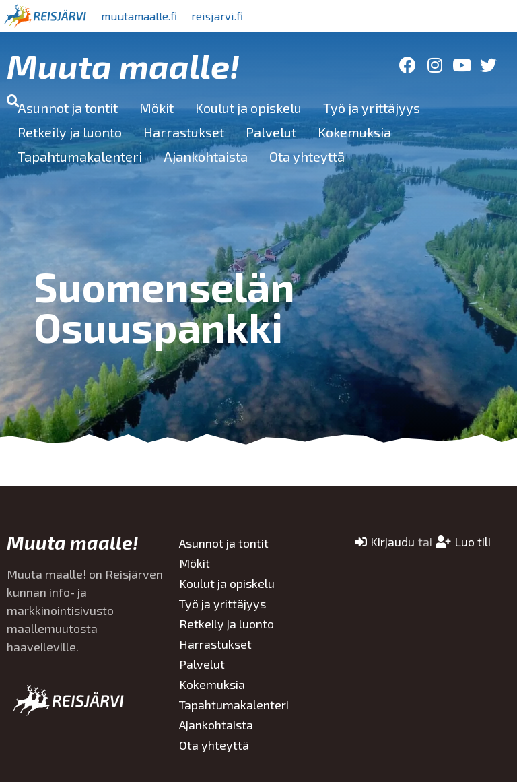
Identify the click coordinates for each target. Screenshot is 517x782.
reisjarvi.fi (235, 15)
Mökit (156, 108)
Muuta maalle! (123, 65)
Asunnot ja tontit (68, 108)
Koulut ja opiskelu (248, 108)
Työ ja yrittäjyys (371, 108)
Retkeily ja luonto (70, 132)
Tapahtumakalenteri (80, 156)
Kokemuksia (354, 132)
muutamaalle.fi (146, 15)
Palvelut (271, 132)
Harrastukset (183, 132)
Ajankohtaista (206, 156)
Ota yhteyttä (307, 156)
